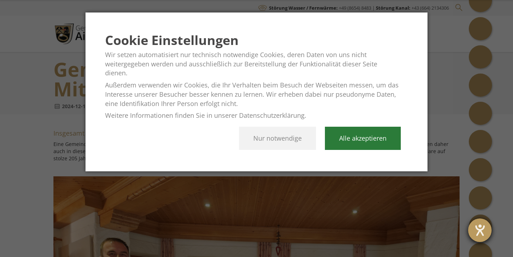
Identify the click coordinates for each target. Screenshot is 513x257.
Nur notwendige (277, 138)
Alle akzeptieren (363, 138)
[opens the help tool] (480, 230)
